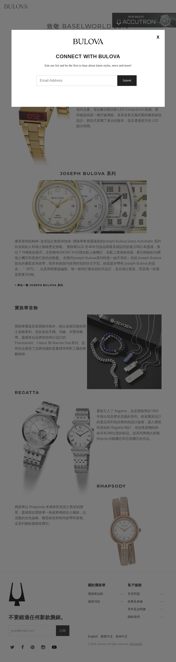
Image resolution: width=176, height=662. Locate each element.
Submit (128, 80)
